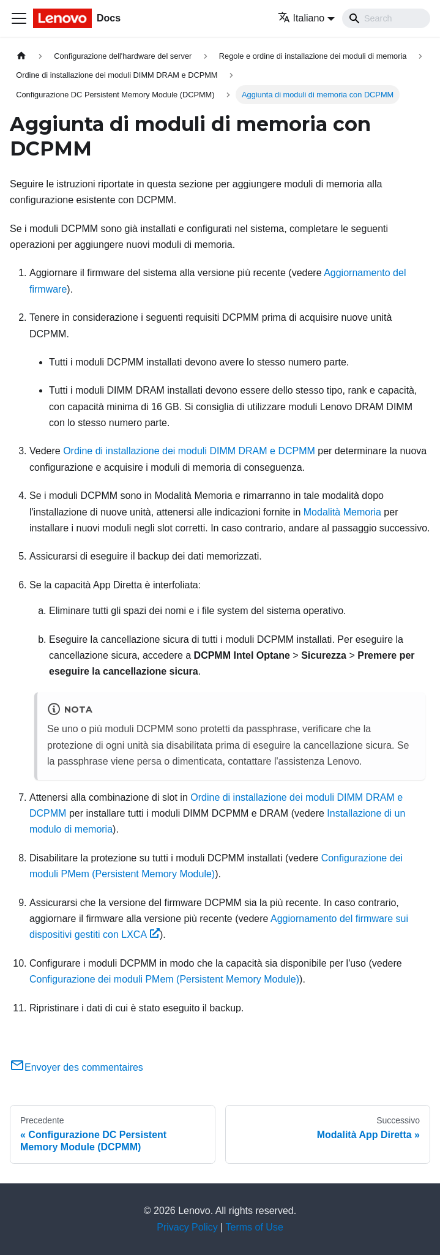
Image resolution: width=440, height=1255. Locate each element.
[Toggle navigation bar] (19, 18)
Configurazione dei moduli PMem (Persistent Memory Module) (164, 979)
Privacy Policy (187, 1227)
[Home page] (21, 56)
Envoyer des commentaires (76, 1067)
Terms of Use (254, 1227)
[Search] (386, 18)
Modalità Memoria (342, 512)
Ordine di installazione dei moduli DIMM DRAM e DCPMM (189, 451)
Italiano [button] (301, 18)
